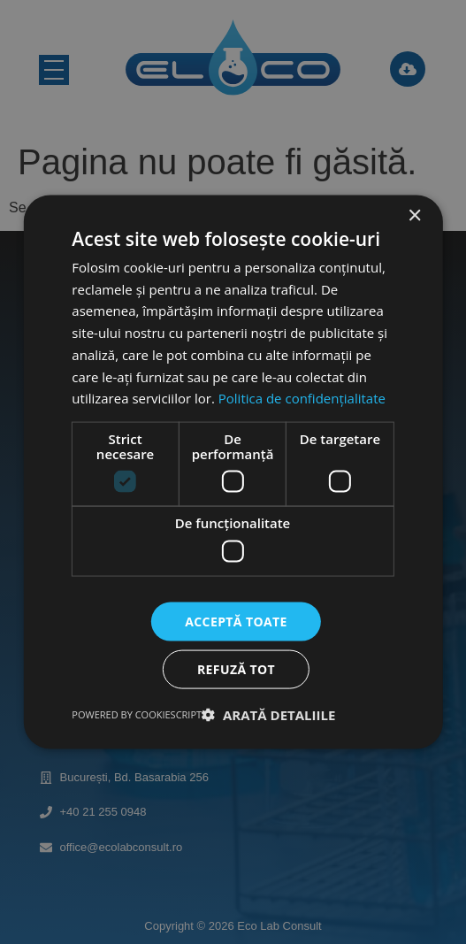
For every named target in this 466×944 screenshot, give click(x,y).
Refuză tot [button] (236, 669)
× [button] (414, 215)
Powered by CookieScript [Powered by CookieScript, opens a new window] (137, 714)
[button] (268, 715)
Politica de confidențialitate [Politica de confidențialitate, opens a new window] (302, 398)
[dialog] (232, 472)
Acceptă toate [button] (236, 620)
